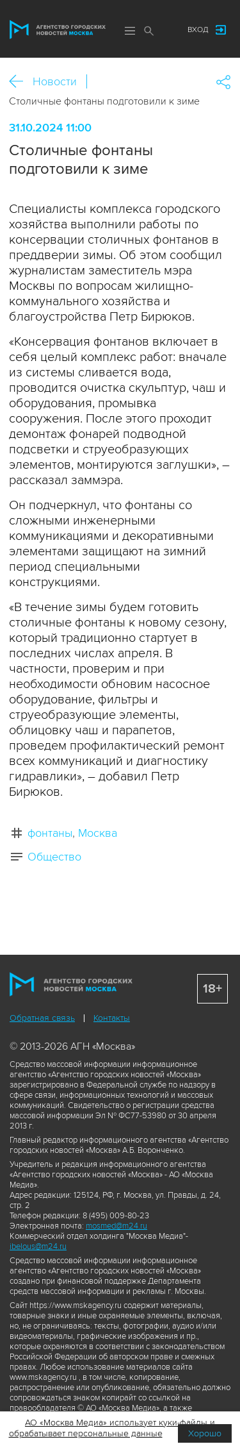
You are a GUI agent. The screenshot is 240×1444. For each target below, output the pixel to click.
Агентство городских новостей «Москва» (58, 29)
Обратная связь (42, 1017)
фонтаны (50, 833)
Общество (54, 857)
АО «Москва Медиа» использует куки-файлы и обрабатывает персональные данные (112, 1428)
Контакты (111, 1017)
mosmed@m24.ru (116, 1226)
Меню (130, 30)
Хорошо (204, 1433)
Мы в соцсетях (165, 30)
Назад (21, 81)
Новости (55, 81)
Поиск (149, 30)
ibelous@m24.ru (38, 1246)
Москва (97, 833)
